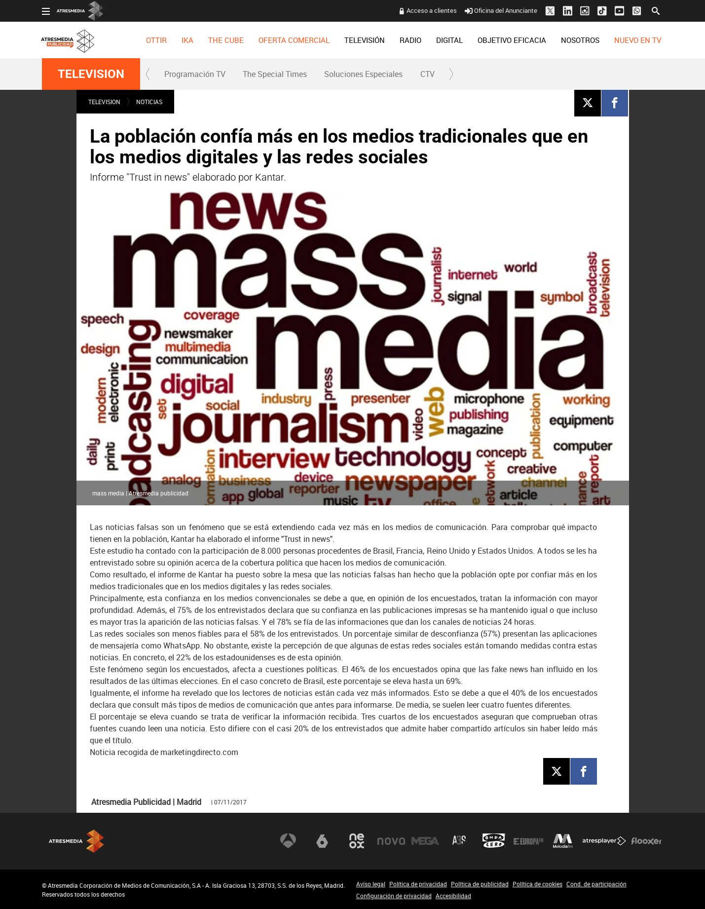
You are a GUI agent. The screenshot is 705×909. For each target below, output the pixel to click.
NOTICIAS (149, 102)
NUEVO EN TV (637, 40)
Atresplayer (604, 840)
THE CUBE (226, 40)
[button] (148, 74)
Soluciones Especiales (363, 74)
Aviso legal (370, 884)
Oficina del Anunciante (501, 10)
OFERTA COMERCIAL (294, 40)
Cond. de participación (596, 884)
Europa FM (528, 840)
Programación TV (194, 74)
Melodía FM (563, 840)
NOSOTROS (580, 40)
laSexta (322, 840)
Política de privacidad (418, 884)
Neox (356, 840)
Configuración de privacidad (394, 896)
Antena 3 (288, 840)
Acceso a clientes (432, 10)
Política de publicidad (480, 884)
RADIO (410, 40)
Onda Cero (494, 840)
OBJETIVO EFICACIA (512, 40)
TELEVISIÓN (364, 40)
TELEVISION (91, 74)
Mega (425, 840)
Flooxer (646, 840)
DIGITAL (449, 40)
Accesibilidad (453, 896)
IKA (187, 40)
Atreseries (460, 840)
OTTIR (156, 40)
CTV (427, 74)
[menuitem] (156, 40)
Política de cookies (537, 884)
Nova (391, 840)
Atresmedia (76, 841)
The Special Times (275, 74)
